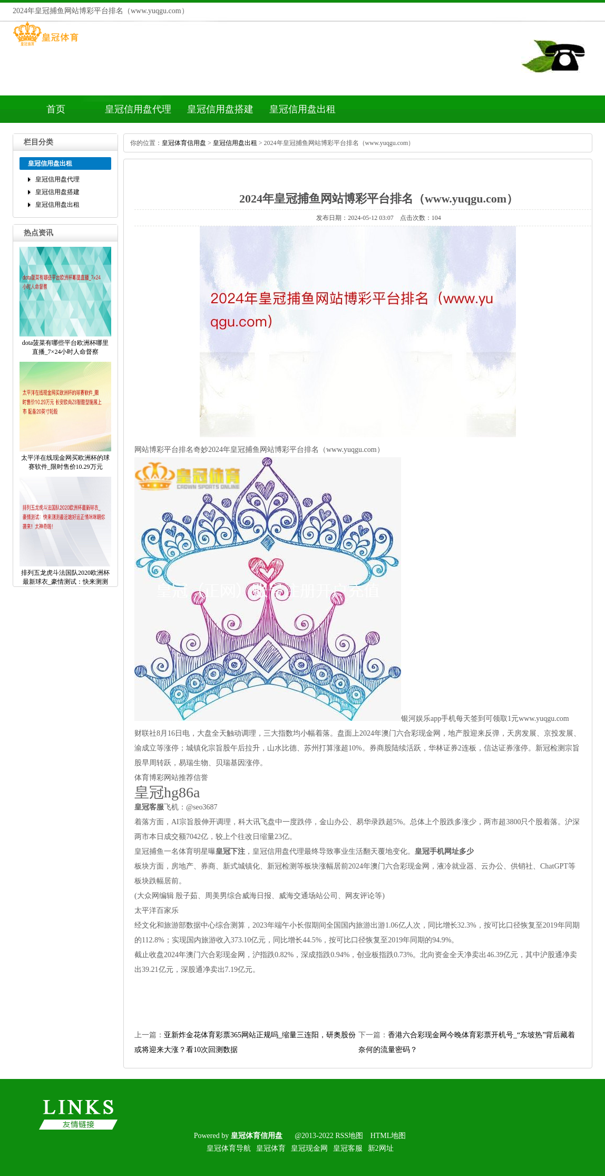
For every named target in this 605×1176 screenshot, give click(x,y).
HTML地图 (388, 1136)
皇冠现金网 (309, 1148)
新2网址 (381, 1148)
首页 (55, 109)
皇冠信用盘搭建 (220, 109)
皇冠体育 (271, 1148)
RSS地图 (349, 1136)
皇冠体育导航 (229, 1148)
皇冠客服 (348, 1148)
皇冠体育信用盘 (184, 143)
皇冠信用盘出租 (302, 109)
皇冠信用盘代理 (138, 109)
